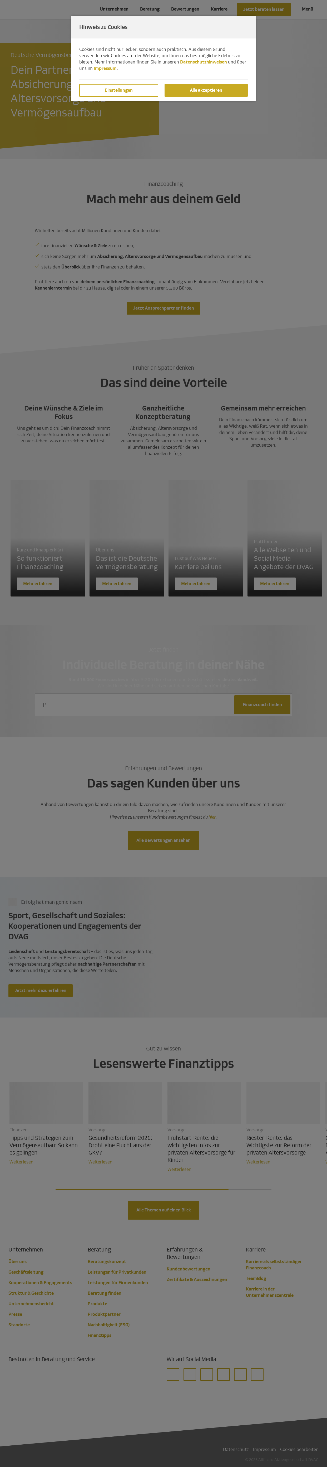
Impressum (105, 68)
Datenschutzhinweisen (203, 62)
